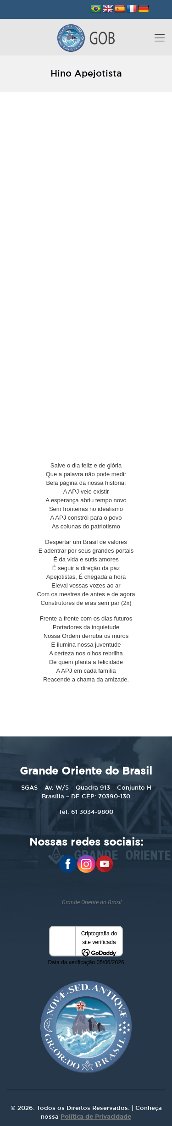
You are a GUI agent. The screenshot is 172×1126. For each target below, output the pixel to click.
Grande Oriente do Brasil (92, 902)
